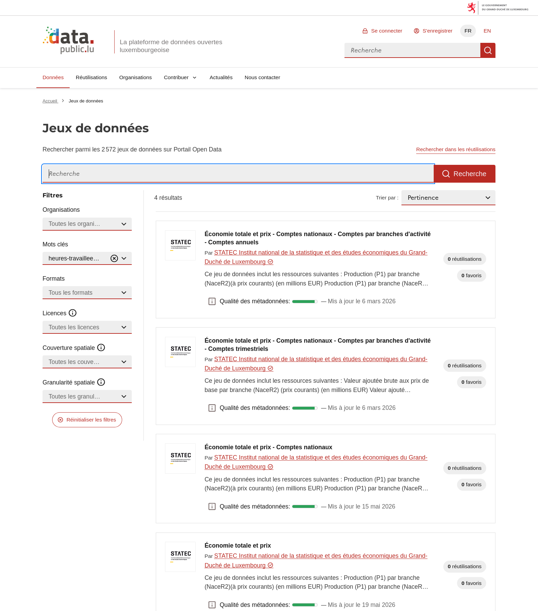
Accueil (50, 100)
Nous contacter (262, 77)
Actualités (221, 77)
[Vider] (114, 259)
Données (53, 77)
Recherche (487, 50)
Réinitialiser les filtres (91, 420)
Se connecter (386, 31)
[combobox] (412, 50)
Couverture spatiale (74, 347)
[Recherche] (238, 174)
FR (468, 31)
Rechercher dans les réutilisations (455, 149)
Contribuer (176, 77)
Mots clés (55, 244)
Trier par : (387, 197)
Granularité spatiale (74, 382)
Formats (54, 278)
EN (487, 31)
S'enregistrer (438, 31)
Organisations (135, 77)
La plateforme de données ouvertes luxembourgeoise (171, 45)
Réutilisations (91, 77)
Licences (60, 313)
